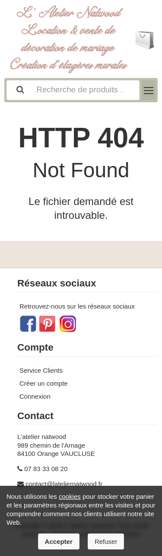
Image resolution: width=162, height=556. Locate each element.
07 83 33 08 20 (45, 468)
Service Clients (41, 370)
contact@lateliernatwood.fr (63, 484)
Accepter (59, 541)
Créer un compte (43, 383)
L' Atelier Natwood (68, 39)
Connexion (35, 396)
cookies (70, 496)
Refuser (106, 541)
